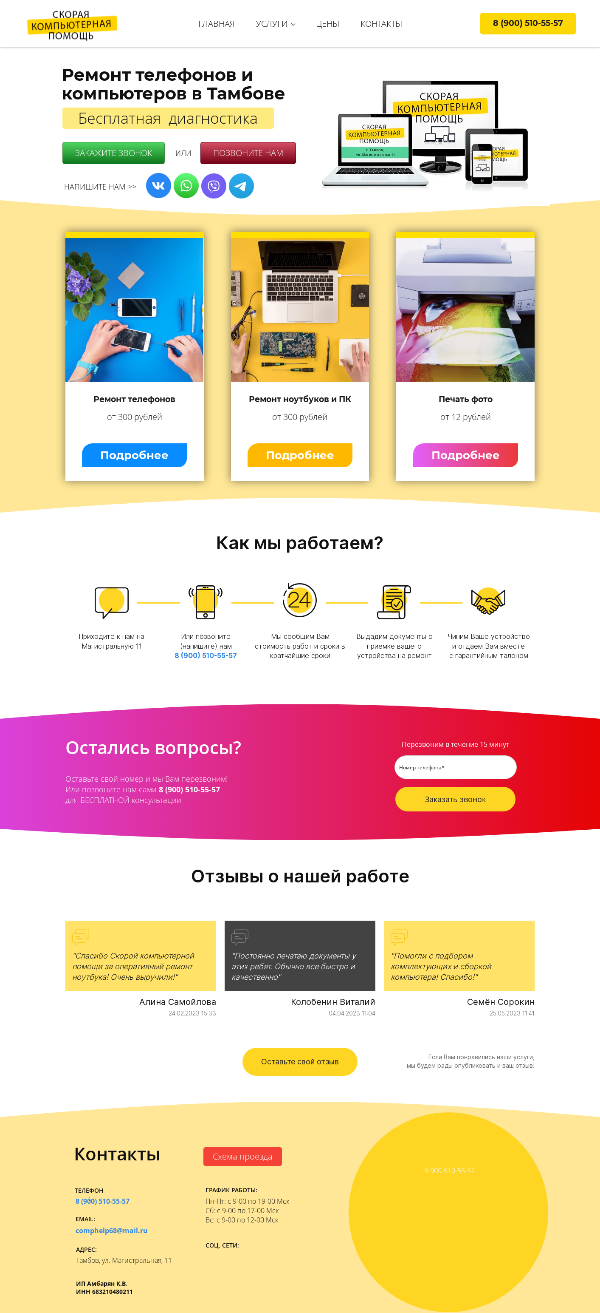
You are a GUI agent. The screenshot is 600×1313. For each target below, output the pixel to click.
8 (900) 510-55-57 (206, 655)
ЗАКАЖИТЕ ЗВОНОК (113, 153)
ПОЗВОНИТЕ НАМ (248, 153)
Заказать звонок (455, 799)
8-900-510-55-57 (449, 1170)
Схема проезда (243, 1156)
